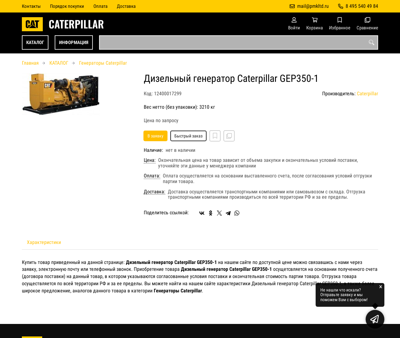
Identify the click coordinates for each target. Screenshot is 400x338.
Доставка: (154, 192)
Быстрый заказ (188, 135)
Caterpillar (367, 94)
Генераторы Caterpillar (103, 63)
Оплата (100, 6)
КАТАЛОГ (35, 42)
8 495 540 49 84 (362, 6)
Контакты (31, 6)
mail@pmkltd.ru (313, 6)
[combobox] (238, 42)
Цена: (150, 160)
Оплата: (152, 176)
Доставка (126, 6)
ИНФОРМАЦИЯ (73, 42)
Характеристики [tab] (44, 242)
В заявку (155, 135)
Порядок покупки (67, 6)
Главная (30, 63)
